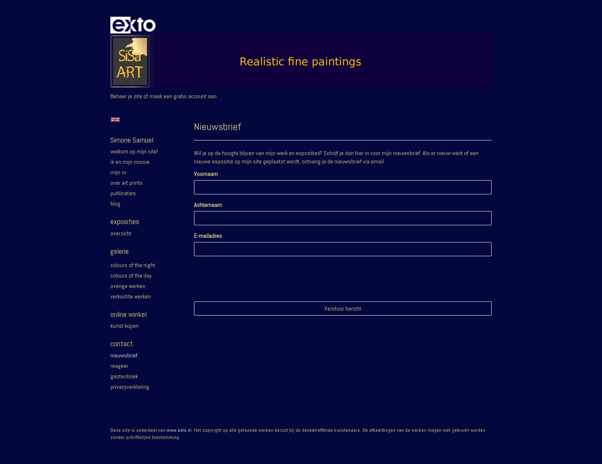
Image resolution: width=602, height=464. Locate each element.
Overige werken (127, 286)
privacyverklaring (129, 386)
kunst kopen (124, 325)
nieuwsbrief (124, 355)
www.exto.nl (178, 430)
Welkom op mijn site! (134, 151)
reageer (119, 366)
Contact (121, 343)
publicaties (123, 193)
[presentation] (257, 279)
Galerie (119, 251)
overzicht (120, 233)
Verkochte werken (130, 296)
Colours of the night (132, 265)
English (115, 119)
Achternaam (208, 205)
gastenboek (124, 376)
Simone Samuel (131, 140)
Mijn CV (118, 172)
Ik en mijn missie (130, 162)
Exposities (124, 221)
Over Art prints (126, 182)
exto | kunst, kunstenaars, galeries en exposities (134, 25)
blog (115, 203)
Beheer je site (126, 96)
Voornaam (206, 174)
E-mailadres (208, 236)
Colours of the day (131, 275)
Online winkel (128, 314)
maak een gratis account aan (183, 96)
